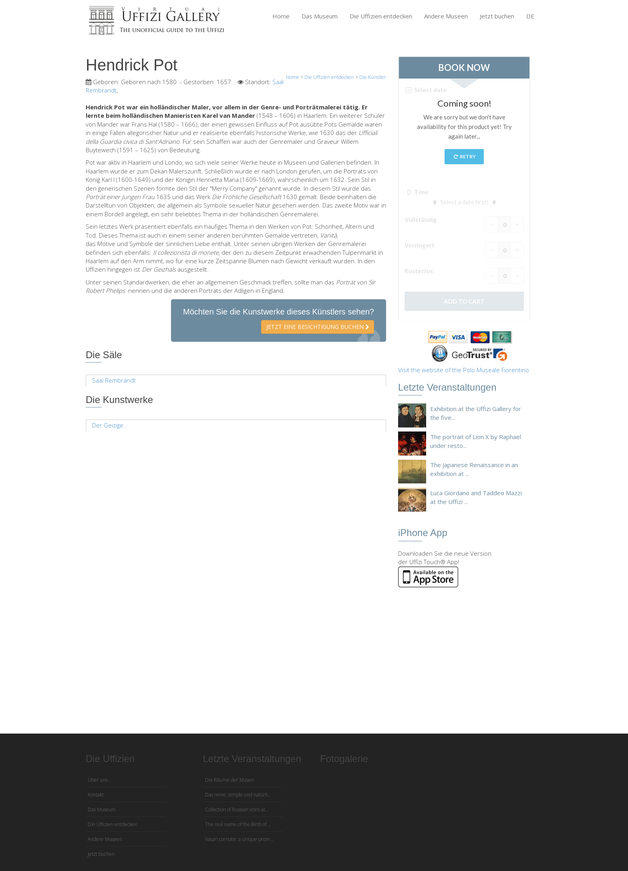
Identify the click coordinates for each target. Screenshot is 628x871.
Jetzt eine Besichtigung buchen (317, 327)
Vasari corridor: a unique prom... (239, 839)
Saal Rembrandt (114, 380)
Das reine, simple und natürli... (238, 794)
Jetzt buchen (497, 16)
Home (281, 16)
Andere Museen (446, 16)
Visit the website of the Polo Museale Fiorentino (463, 370)
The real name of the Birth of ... (238, 824)
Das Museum (320, 16)
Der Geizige (107, 425)
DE (530, 16)
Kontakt (96, 794)
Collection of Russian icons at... (237, 809)
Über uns (98, 779)
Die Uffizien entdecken (381, 16)
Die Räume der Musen (229, 779)
